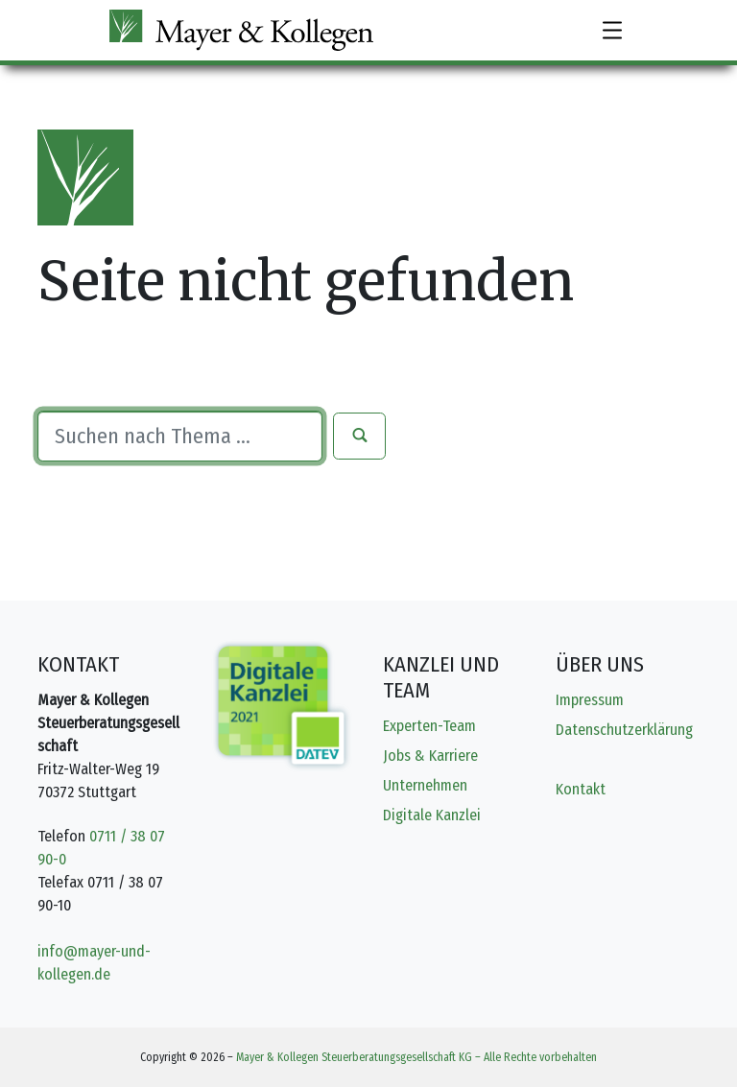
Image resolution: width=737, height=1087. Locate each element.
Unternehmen (425, 785)
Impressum (590, 700)
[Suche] (179, 436)
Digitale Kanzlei (432, 815)
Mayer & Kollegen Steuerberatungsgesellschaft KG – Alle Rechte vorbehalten (416, 1057)
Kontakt (581, 789)
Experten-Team (429, 726)
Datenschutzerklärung (624, 730)
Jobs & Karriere (430, 755)
